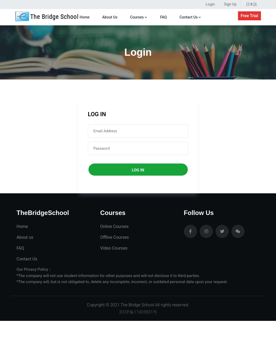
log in (138, 170)
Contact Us (191, 17)
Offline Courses (114, 237)
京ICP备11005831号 (138, 312)
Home (85, 17)
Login (210, 4)
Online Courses (114, 226)
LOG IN (97, 114)
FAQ (163, 17)
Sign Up (230, 4)
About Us (109, 17)
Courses (138, 17)
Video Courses (113, 248)
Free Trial (249, 15)
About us (25, 237)
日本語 (251, 4)
